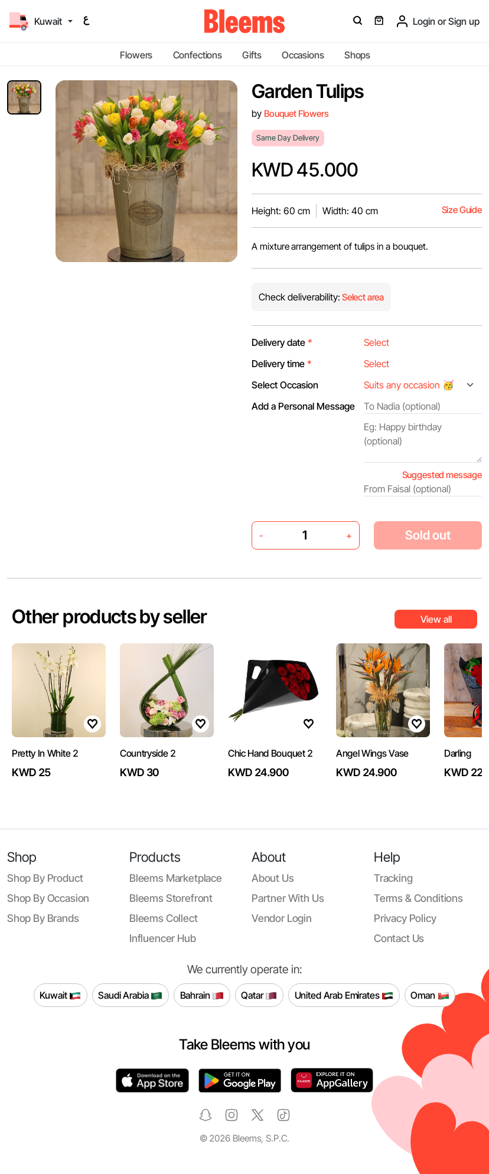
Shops (357, 55)
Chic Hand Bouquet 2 (270, 753)
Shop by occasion (48, 898)
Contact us (399, 938)
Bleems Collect (163, 918)
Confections (197, 55)
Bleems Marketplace (175, 878)
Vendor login (282, 918)
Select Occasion (285, 385)
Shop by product (45, 878)
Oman (429, 995)
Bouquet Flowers (296, 113)
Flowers (136, 55)
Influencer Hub (162, 938)
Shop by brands (43, 918)
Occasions (303, 55)
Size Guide (462, 209)
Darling (457, 753)
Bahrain (202, 995)
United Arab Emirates (344, 995)
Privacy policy (405, 918)
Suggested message (442, 474)
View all (436, 619)
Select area (362, 297)
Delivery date (282, 342)
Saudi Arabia (130, 995)
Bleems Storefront (171, 898)
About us (273, 878)
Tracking (393, 878)
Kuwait (60, 995)
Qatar (259, 995)
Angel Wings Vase (372, 753)
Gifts (251, 55)
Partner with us (288, 898)
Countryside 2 (148, 753)
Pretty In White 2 (45, 753)
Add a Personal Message (303, 406)
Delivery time (282, 363)
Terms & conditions (418, 898)
